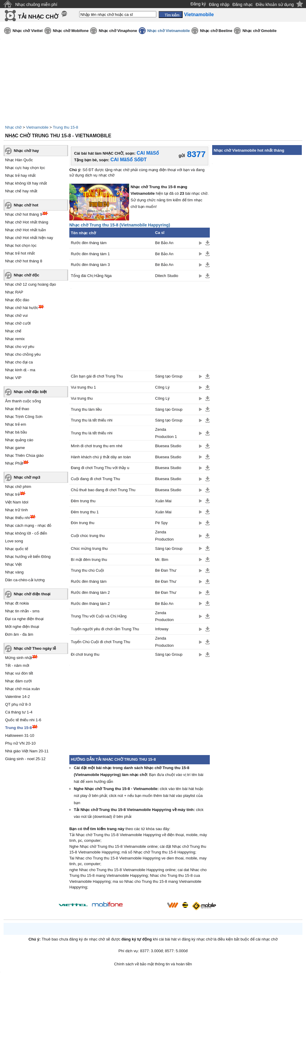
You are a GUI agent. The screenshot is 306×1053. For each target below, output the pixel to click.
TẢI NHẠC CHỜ (38, 16)
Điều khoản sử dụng (275, 4)
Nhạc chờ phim (18, 486)
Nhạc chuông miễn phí (36, 4)
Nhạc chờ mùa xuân (22, 689)
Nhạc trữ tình (16, 510)
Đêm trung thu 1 (85, 512)
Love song (14, 541)
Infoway (162, 629)
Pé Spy (161, 523)
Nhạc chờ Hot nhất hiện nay (29, 237)
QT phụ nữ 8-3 (18, 704)
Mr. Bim (161, 559)
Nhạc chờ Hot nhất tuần (25, 230)
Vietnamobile (37, 127)
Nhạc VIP (13, 377)
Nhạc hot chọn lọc (20, 245)
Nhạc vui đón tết (19, 673)
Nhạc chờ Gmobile (259, 30)
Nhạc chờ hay (26, 150)
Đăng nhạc (242, 4)
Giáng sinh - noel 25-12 (25, 759)
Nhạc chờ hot (26, 205)
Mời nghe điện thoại (22, 626)
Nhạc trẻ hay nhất (20, 175)
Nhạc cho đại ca (19, 362)
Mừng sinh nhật (18, 657)
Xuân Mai (163, 501)
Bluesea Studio (168, 446)
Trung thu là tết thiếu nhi (91, 420)
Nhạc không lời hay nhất (26, 183)
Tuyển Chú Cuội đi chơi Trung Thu (100, 642)
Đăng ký (198, 3)
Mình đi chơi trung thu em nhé (97, 446)
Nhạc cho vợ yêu (19, 346)
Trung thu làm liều (86, 409)
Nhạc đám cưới (18, 681)
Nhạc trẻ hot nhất (20, 253)
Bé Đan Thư (165, 570)
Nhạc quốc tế (16, 549)
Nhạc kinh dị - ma (20, 370)
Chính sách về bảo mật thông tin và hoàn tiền (153, 964)
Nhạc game (15, 447)
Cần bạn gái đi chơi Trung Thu (97, 376)
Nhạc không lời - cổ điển (26, 533)
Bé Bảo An (164, 243)
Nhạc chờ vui (16, 315)
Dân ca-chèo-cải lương (25, 580)
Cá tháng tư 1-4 (18, 712)
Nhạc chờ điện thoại (32, 594)
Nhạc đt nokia (17, 603)
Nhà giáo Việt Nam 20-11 (27, 751)
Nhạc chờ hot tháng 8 (23, 261)
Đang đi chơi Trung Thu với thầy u (100, 467)
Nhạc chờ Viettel (28, 30)
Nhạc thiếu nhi (17, 517)
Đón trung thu (82, 523)
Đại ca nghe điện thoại (24, 619)
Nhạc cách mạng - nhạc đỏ (28, 525)
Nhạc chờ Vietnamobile (168, 30)
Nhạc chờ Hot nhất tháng (26, 222)
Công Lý (162, 387)
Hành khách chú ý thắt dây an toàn (101, 457)
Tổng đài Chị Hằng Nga (91, 275)
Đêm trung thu (83, 501)
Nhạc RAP (14, 292)
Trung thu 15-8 (65, 127)
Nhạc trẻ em (15, 424)
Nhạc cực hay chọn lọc (25, 167)
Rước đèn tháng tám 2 (90, 592)
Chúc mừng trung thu (89, 548)
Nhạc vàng (14, 572)
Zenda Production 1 (166, 433)
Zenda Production (164, 535)
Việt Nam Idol (16, 502)
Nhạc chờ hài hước (21, 307)
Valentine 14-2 (17, 696)
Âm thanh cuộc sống (23, 401)
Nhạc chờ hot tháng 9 (23, 214)
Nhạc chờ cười (17, 323)
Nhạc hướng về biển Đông (28, 556)
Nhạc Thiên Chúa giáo (24, 455)
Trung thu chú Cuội (87, 570)
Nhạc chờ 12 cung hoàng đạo (30, 284)
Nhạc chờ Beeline (216, 30)
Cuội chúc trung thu (88, 535)
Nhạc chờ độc (26, 275)
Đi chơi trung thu (85, 654)
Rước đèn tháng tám (89, 243)
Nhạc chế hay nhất (21, 191)
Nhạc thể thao (17, 409)
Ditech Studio (166, 275)
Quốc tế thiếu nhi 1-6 (23, 720)
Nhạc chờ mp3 (27, 477)
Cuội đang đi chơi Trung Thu (95, 479)
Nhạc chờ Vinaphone (118, 30)
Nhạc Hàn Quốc (19, 160)
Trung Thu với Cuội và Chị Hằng (98, 616)
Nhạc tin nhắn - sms (22, 611)
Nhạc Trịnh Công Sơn (23, 416)
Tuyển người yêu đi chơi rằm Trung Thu (105, 629)
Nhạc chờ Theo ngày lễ (35, 648)
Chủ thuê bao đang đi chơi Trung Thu (103, 490)
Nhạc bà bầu (16, 432)
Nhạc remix (15, 339)
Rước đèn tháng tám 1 (90, 254)
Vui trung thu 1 (83, 387)
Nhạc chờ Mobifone (71, 30)
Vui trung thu (82, 398)
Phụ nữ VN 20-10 (20, 743)
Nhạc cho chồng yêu (23, 354)
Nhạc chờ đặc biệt (30, 391)
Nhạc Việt (13, 564)
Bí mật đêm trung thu (89, 559)
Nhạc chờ (13, 127)
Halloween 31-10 (19, 735)
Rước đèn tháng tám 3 (90, 264)
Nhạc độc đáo (17, 300)
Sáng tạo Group (169, 376)
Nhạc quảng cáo (19, 440)
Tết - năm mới (17, 665)
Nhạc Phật (14, 463)
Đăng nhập (219, 4)
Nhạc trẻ (12, 494)
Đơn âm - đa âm (19, 634)
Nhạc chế (13, 331)
